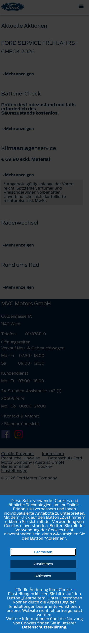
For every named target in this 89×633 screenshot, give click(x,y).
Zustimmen (43, 564)
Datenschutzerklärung (44, 627)
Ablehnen (43, 575)
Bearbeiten (43, 552)
